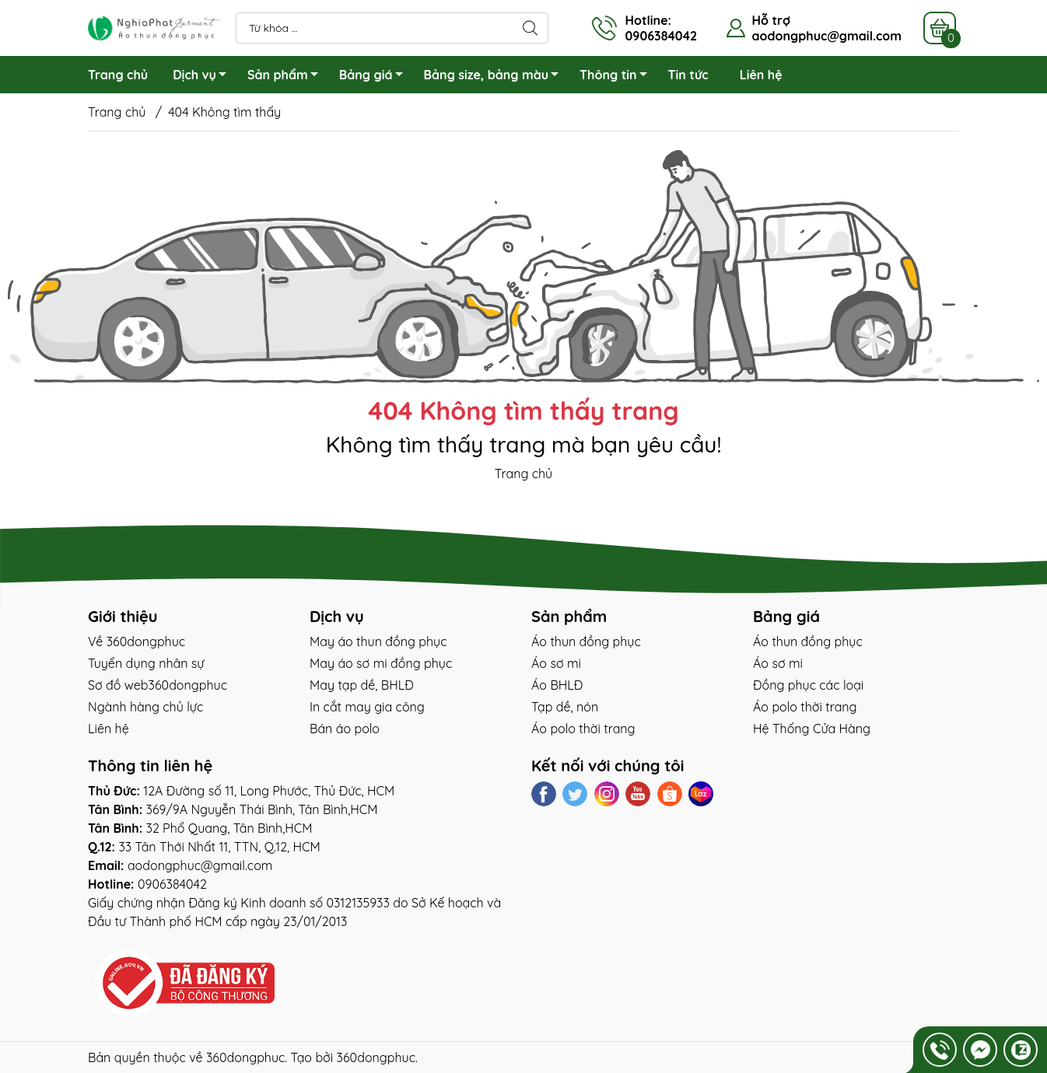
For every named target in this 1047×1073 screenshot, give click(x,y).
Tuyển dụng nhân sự (146, 663)
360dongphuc (245, 1057)
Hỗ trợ (770, 20)
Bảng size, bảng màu (496, 77)
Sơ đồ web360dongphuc (157, 685)
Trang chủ (118, 74)
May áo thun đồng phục (378, 641)
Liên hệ (761, 74)
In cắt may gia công (367, 707)
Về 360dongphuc (136, 641)
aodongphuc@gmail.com (826, 36)
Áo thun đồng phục (586, 641)
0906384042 (172, 884)
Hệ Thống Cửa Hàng (811, 728)
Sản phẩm (287, 77)
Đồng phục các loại (808, 685)
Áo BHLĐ (557, 685)
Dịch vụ (204, 77)
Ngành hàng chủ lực (145, 707)
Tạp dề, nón (564, 707)
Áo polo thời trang (583, 728)
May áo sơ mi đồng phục (381, 663)
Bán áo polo (345, 728)
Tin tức (688, 74)
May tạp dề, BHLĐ (362, 685)
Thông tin (617, 77)
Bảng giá (375, 77)
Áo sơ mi (556, 663)
